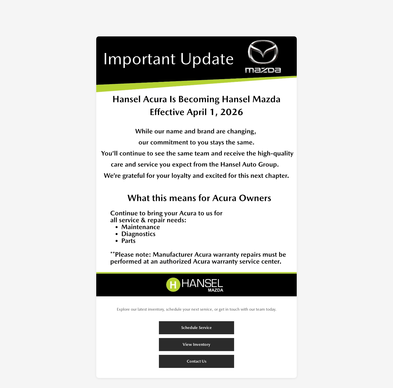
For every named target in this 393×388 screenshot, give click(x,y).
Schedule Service (196, 327)
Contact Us (197, 361)
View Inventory (196, 344)
